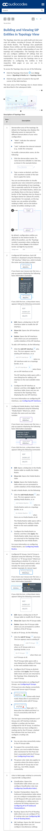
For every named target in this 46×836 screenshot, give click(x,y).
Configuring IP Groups (28, 684)
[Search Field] (23, 10)
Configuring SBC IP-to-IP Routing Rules (27, 817)
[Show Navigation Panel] (43, 4)
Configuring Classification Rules (25, 788)
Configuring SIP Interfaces (31, 401)
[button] (42, 10)
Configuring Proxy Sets (25, 756)
